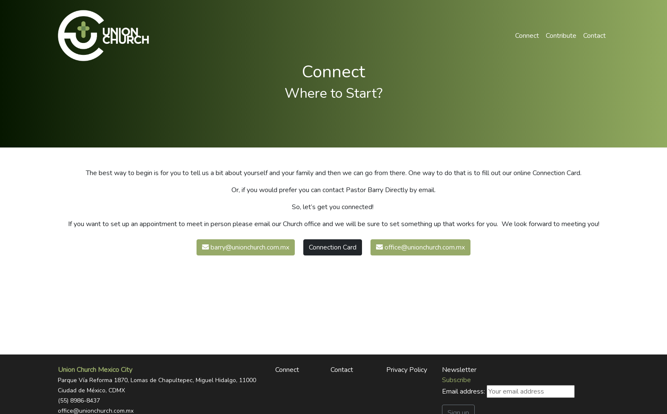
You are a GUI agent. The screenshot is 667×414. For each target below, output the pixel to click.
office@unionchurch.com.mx (420, 247)
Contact (594, 35)
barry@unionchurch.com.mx (245, 247)
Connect (527, 35)
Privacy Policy (406, 369)
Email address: (508, 391)
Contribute (561, 35)
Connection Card (332, 247)
